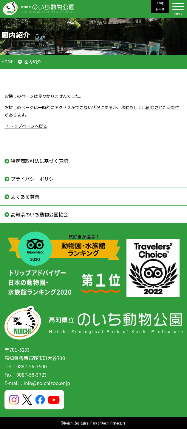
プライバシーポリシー (34, 178)
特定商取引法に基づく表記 (39, 160)
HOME (7, 62)
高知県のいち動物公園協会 (39, 214)
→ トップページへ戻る (25, 126)
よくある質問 (25, 196)
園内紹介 (32, 62)
